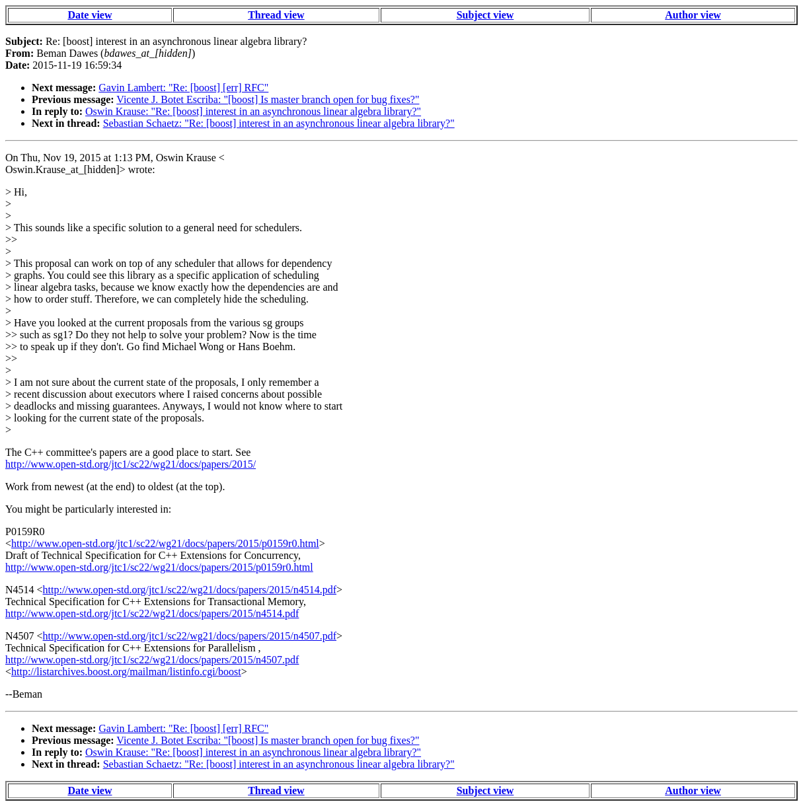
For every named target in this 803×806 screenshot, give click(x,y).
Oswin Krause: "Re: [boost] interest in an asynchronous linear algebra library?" (253, 111)
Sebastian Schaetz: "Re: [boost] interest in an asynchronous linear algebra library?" (279, 123)
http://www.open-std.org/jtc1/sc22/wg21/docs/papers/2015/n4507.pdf (189, 635)
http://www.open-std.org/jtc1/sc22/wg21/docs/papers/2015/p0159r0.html (165, 543)
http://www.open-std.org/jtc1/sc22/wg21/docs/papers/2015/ (130, 464)
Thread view (276, 14)
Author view (693, 14)
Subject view (485, 14)
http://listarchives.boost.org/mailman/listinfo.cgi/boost (126, 671)
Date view (89, 14)
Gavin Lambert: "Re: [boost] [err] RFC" (183, 87)
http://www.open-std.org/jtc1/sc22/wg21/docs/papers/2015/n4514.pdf (189, 589)
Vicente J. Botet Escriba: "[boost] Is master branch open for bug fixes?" (267, 99)
